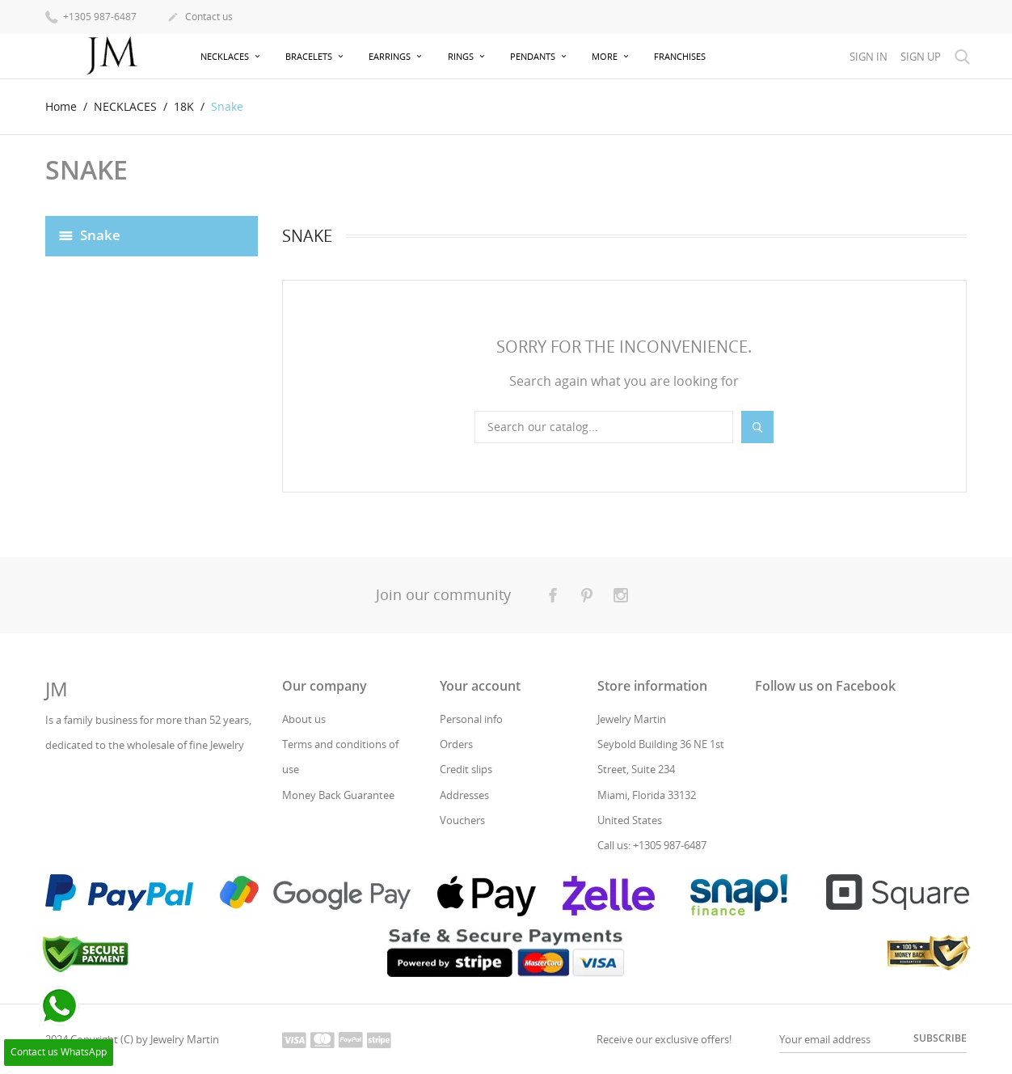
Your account (480, 686)
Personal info (471, 719)
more (606, 56)
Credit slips (466, 769)
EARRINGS (391, 56)
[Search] (603, 427)
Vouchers (462, 820)
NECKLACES (225, 56)
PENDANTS (534, 56)
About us (304, 719)
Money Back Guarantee (338, 795)
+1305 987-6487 (91, 15)
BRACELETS (310, 56)
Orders (456, 744)
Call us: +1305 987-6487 (651, 845)
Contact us (200, 18)
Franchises (680, 56)
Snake (100, 234)
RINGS (462, 56)
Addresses (464, 795)
